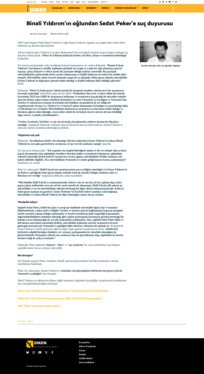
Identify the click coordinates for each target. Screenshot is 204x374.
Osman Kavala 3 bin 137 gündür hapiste (160, 66)
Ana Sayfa (22, 321)
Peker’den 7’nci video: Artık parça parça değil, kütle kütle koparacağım (59, 298)
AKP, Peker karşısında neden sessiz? (39, 306)
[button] (173, 8)
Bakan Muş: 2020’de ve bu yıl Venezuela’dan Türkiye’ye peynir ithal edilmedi (63, 291)
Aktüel (30, 321)
